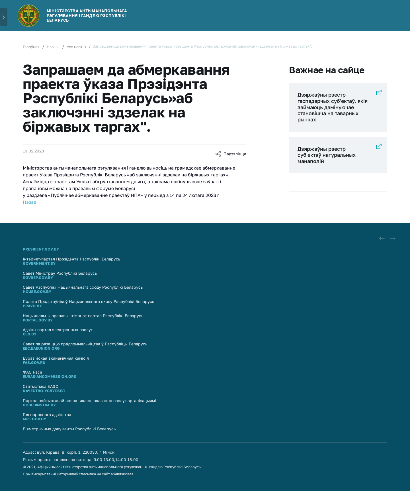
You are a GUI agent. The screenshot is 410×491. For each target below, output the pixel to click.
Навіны (53, 46)
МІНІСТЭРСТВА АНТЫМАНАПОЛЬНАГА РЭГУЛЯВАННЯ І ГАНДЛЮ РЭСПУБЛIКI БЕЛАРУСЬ (87, 15)
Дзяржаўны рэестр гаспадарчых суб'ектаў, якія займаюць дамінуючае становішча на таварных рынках (333, 106)
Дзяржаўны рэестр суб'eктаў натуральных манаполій (327, 155)
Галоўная (31, 46)
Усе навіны (76, 46)
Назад (29, 202)
